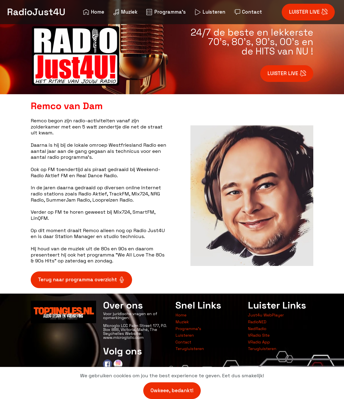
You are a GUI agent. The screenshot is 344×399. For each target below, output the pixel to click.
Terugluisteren (190, 348)
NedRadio (257, 328)
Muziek (125, 12)
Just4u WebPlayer (266, 315)
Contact (248, 12)
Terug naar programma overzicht (81, 279)
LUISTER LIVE (308, 12)
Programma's (166, 12)
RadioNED (257, 321)
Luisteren (210, 12)
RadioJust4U (36, 12)
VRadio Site (259, 335)
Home (93, 12)
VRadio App (259, 342)
